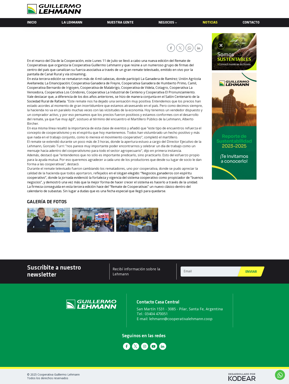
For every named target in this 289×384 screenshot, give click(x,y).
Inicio (32, 23)
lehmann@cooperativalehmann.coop (181, 318)
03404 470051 (156, 313)
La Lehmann (72, 23)
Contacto (251, 23)
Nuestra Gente (120, 23)
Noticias (210, 23)
